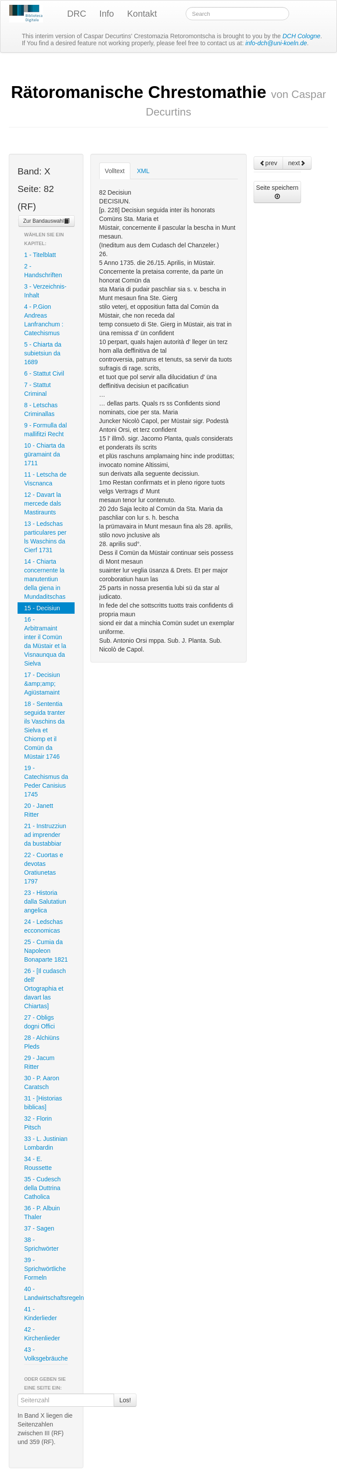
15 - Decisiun (42, 608)
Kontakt (142, 13)
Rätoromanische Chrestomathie (168, 100)
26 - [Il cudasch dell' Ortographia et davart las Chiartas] (45, 988)
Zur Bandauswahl (46, 221)
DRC (76, 13)
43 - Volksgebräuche (46, 1354)
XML (143, 170)
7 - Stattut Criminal (37, 389)
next (297, 163)
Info (106, 13)
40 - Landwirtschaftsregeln (49, 1293)
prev (268, 163)
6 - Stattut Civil (44, 373)
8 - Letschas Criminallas (40, 409)
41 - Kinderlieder (40, 1313)
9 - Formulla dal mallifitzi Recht (45, 430)
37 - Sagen (39, 1228)
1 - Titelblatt (40, 254)
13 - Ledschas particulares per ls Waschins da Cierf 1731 (45, 537)
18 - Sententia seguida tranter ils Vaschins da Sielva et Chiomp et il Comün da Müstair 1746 (44, 730)
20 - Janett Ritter (38, 810)
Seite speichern (277, 191)
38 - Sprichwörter (41, 1244)
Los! (125, 1400)
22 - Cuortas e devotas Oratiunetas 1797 (43, 868)
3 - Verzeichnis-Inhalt (45, 291)
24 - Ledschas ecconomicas (43, 926)
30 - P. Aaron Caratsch (41, 1082)
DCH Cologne (301, 36)
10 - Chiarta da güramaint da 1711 (44, 454)
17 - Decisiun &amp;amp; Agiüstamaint (42, 683)
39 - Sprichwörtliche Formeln (45, 1268)
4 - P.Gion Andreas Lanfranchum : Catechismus (44, 320)
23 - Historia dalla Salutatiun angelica (45, 901)
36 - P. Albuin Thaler (42, 1212)
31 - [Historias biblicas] (43, 1103)
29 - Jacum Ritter (39, 1062)
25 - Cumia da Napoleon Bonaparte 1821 (46, 950)
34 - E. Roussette (38, 1163)
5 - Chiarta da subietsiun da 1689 (42, 353)
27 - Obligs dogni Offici (39, 1022)
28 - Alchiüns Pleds (41, 1042)
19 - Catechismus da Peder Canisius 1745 (46, 781)
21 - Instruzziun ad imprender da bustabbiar (45, 834)
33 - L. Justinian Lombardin (46, 1143)
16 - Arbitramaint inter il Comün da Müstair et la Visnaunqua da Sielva (45, 641)
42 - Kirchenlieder (42, 1334)
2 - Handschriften (43, 271)
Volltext (115, 170)
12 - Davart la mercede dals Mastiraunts (42, 503)
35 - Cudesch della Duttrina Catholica (42, 1188)
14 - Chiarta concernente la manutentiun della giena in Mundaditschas (44, 579)
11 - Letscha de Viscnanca (45, 479)
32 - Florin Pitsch (38, 1123)
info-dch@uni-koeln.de (276, 43)
